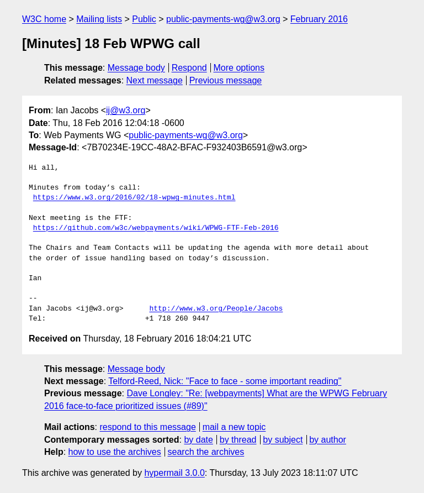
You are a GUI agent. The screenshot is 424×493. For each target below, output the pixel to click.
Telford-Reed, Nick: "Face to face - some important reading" (224, 381)
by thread (238, 439)
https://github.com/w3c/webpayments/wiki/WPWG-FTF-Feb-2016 (156, 228)
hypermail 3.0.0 (174, 473)
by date (198, 439)
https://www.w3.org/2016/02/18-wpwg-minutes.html (134, 198)
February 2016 (319, 19)
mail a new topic (234, 427)
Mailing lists (99, 19)
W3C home (44, 19)
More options (239, 67)
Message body (136, 67)
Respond (189, 67)
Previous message (225, 80)
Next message (154, 80)
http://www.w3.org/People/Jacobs (216, 309)
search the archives (206, 452)
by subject (283, 439)
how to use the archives (114, 452)
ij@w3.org (125, 110)
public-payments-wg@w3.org (223, 19)
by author (327, 439)
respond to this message (147, 427)
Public (144, 19)
